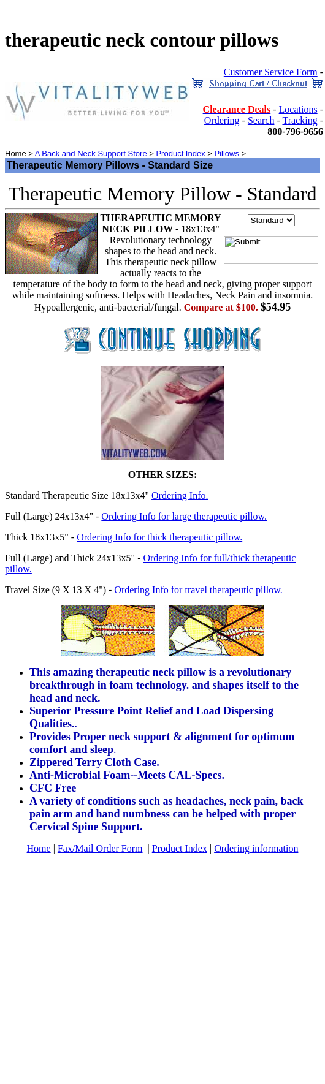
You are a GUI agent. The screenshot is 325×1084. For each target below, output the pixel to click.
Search (261, 120)
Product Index (180, 153)
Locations (298, 109)
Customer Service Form (271, 72)
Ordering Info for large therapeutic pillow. (184, 516)
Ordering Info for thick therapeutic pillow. (159, 537)
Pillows (226, 153)
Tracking (299, 120)
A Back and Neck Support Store (91, 153)
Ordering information (256, 848)
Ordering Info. (179, 495)
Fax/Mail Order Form (100, 848)
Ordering (222, 120)
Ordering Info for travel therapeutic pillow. (198, 590)
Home (39, 848)
